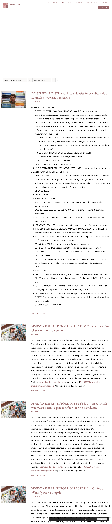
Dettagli (44, 313)
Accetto (102, 519)
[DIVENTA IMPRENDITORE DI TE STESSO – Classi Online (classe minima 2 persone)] (13, 332)
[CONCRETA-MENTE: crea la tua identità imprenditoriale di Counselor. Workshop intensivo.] (13, 99)
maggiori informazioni (89, 519)
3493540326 (85, 382)
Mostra (39, 80)
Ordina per (13, 80)
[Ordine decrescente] (30, 80)
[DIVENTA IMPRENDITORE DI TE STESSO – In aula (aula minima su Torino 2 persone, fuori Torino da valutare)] (13, 409)
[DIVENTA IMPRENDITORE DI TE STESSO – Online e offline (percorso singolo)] (13, 494)
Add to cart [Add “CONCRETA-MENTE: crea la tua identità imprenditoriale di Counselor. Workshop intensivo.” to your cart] (35, 313)
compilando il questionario (52, 382)
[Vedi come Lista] (58, 80)
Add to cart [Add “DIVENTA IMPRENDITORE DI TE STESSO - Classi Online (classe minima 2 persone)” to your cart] (35, 390)
